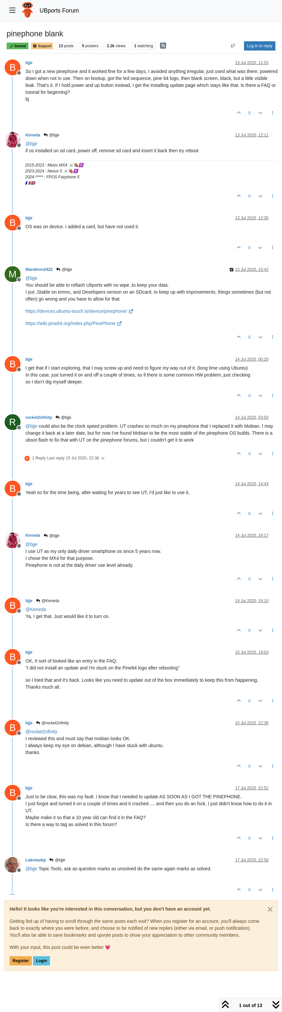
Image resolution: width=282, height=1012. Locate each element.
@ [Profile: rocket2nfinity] (41, 731)
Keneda (32, 135)
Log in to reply (259, 46)
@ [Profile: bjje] (31, 143)
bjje (28, 62)
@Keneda (47, 600)
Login (41, 960)
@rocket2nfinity (52, 723)
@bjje (51, 135)
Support (42, 46)
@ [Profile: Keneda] (35, 609)
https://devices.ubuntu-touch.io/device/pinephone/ (79, 311)
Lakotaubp (35, 860)
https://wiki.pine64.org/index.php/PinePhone (73, 323)
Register (21, 960)
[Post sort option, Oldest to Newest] (233, 46)
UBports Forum (59, 10)
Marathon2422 (39, 269)
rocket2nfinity (38, 417)
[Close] (270, 909)
